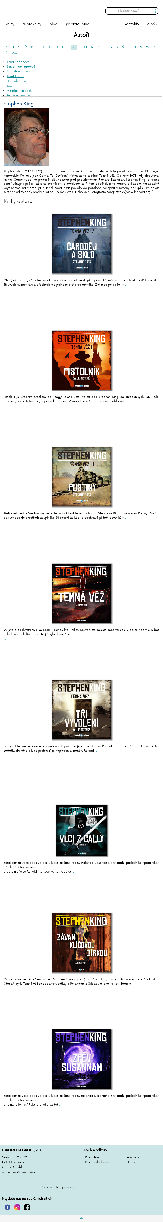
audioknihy (31, 24)
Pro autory (92, 1157)
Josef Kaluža (15, 76)
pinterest (7, 1207)
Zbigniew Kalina (18, 71)
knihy (9, 24)
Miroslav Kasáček (19, 91)
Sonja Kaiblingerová (21, 67)
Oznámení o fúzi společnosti (57, 1187)
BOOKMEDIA (39, 8)
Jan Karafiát (15, 86)
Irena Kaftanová (18, 62)
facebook (27, 1207)
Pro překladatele (97, 1162)
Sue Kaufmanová (18, 95)
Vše (14, 53)
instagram (17, 1207)
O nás (130, 1162)
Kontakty (132, 1157)
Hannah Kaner (17, 81)
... (125, 285)
